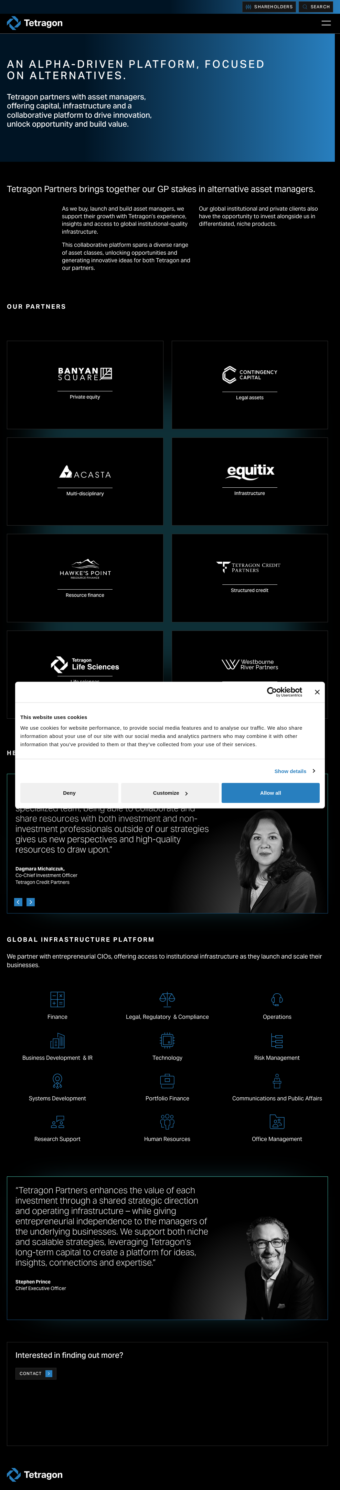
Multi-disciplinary (85, 493)
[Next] (30, 902)
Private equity (85, 397)
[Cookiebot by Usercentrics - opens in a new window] (272, 692)
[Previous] (18, 902)
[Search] (316, 6)
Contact (36, 1373)
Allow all (270, 793)
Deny (69, 793)
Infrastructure (249, 493)
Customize (170, 793)
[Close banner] (317, 691)
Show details (291, 771)
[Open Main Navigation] (326, 23)
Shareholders (269, 7)
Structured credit (249, 590)
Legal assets (250, 397)
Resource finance (85, 595)
